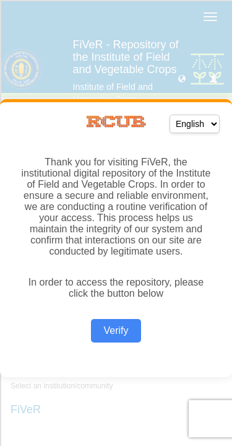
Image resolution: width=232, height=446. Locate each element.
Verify (115, 330)
